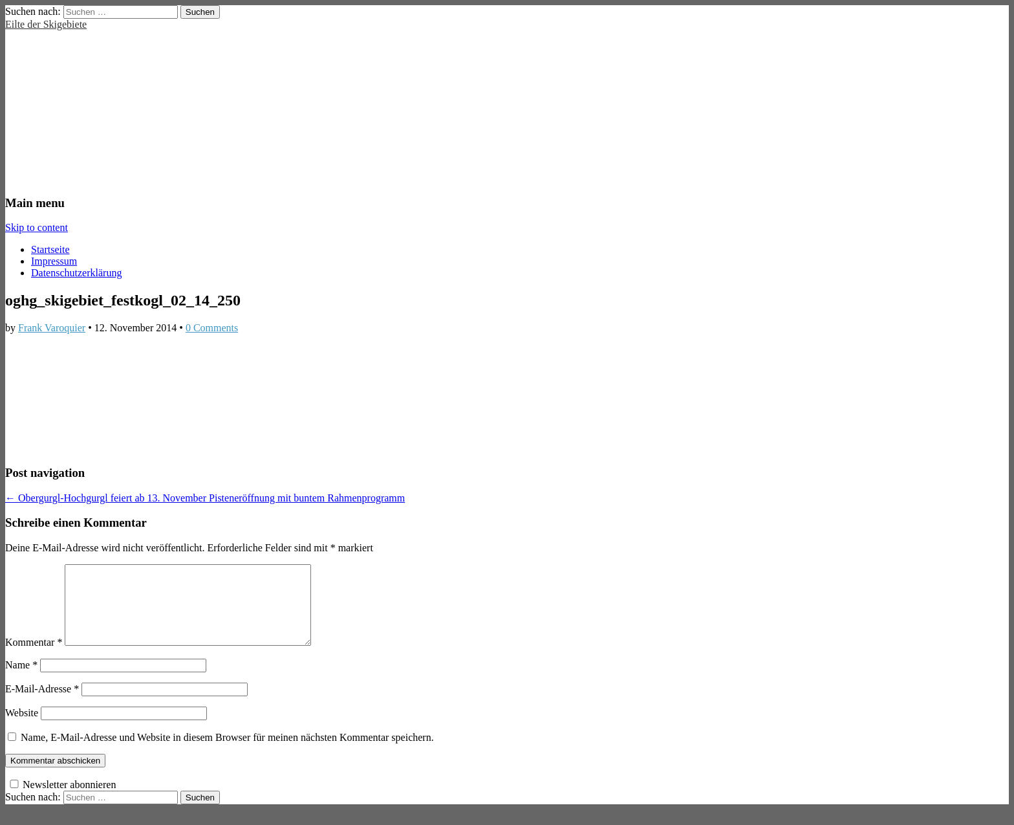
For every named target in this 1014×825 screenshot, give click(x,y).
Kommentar (33, 657)
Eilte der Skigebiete (46, 24)
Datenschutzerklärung (76, 272)
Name (21, 680)
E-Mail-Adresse (42, 704)
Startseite (50, 249)
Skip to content (36, 227)
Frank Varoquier (51, 327)
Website (21, 728)
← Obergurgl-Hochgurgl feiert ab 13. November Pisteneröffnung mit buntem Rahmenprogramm (205, 497)
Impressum (54, 261)
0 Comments (212, 327)
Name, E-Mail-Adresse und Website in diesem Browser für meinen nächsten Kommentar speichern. (227, 752)
